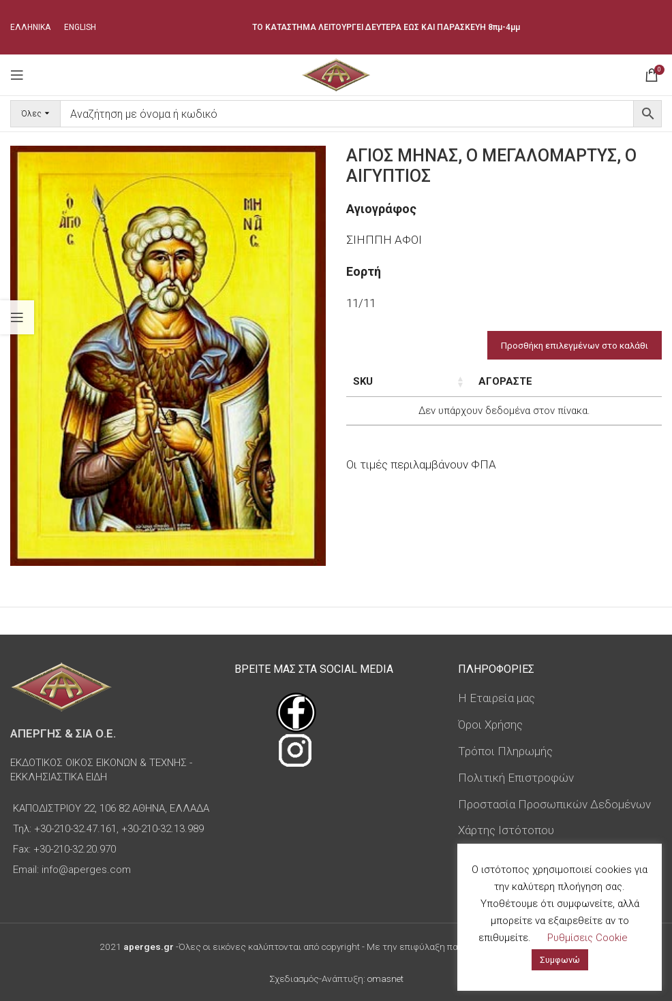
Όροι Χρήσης (490, 724)
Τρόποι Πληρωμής (505, 751)
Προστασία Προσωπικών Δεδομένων (554, 804)
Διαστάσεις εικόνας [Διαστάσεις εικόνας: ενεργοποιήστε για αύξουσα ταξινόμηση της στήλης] (481, 388)
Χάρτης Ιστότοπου (506, 830)
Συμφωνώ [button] (560, 960)
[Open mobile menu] (17, 75)
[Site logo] (335, 73)
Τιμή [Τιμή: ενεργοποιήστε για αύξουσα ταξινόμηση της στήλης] (564, 381)
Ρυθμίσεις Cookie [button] (587, 938)
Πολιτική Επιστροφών (516, 777)
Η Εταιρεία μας (496, 698)
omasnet (385, 978)
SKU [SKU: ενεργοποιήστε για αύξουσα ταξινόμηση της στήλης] (363, 381)
